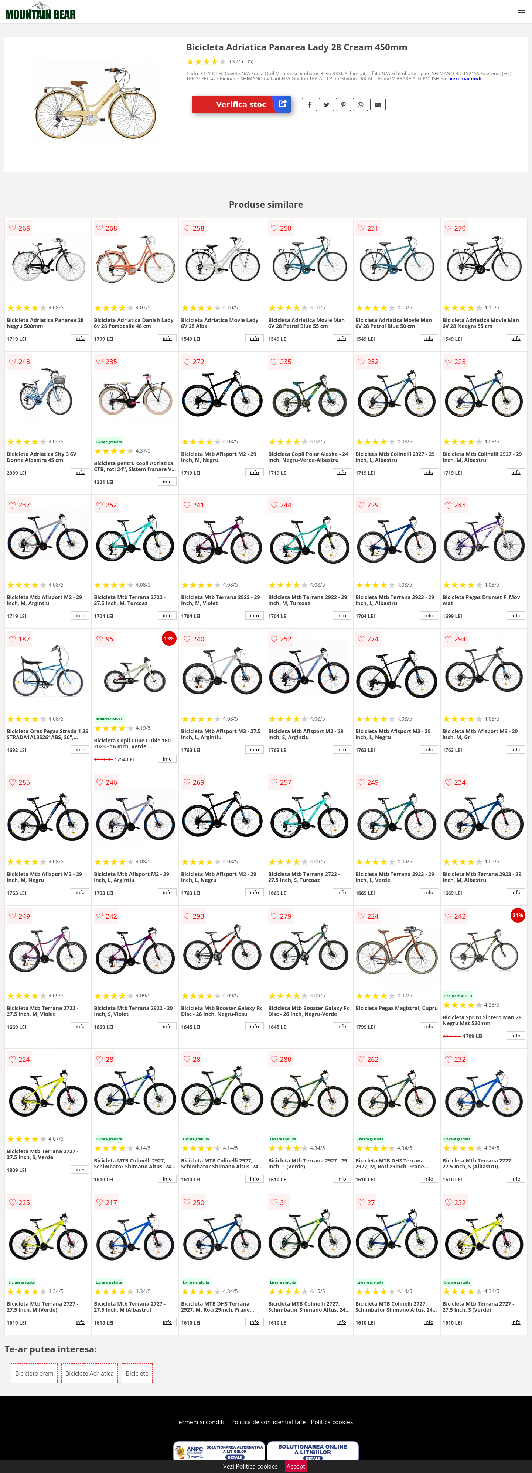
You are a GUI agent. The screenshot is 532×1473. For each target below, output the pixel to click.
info (80, 338)
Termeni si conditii (200, 1422)
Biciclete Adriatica (89, 1373)
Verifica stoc (253, 104)
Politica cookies (332, 1422)
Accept (296, 1466)
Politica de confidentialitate (268, 1422)
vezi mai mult (466, 78)
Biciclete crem (34, 1373)
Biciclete (137, 1373)
